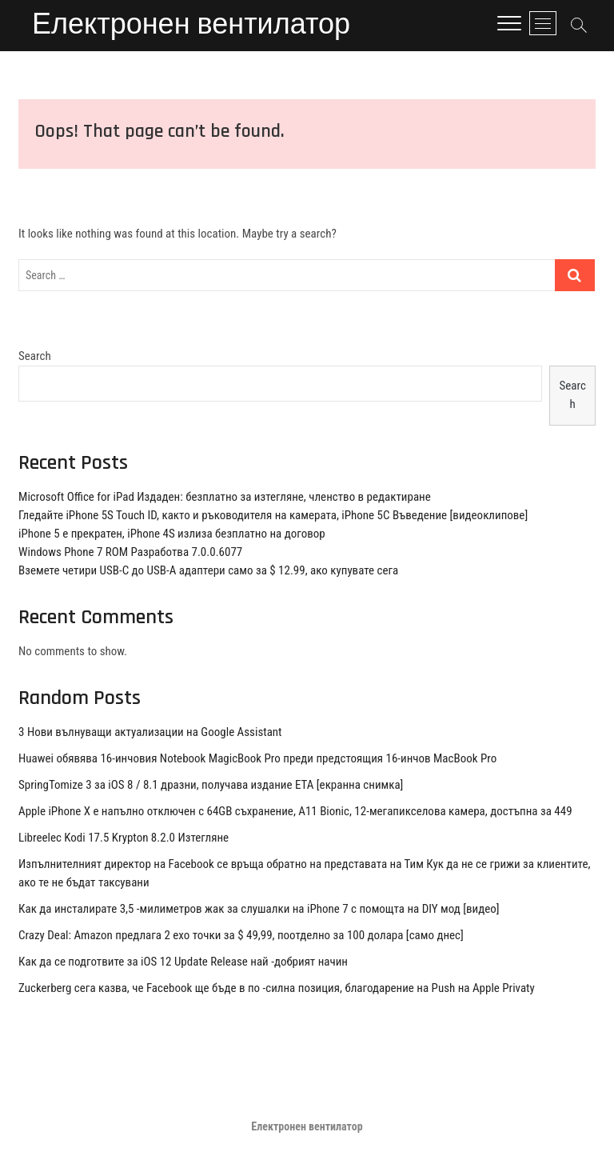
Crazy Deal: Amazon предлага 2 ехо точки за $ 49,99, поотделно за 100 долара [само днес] (241, 935)
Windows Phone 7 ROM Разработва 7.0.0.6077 (130, 552)
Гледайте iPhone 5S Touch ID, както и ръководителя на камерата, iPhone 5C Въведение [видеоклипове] (273, 515)
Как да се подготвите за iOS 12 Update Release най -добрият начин (183, 961)
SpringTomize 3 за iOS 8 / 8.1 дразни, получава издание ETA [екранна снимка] (210, 785)
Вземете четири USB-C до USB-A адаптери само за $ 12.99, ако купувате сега (208, 570)
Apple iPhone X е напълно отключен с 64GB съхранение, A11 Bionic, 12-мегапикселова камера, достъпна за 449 (295, 811)
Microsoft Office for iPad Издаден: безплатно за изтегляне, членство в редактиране (224, 497)
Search (34, 356)
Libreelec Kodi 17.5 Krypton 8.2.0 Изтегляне (123, 837)
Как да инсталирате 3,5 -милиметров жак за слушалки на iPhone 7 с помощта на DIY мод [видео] (259, 909)
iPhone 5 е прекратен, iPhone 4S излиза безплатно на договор (171, 533)
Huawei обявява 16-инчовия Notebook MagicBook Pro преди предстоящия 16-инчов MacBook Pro (257, 758)
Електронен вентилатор (191, 25)
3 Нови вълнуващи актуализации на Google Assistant (150, 732)
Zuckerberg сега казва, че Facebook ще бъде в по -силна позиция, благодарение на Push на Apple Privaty (276, 988)
